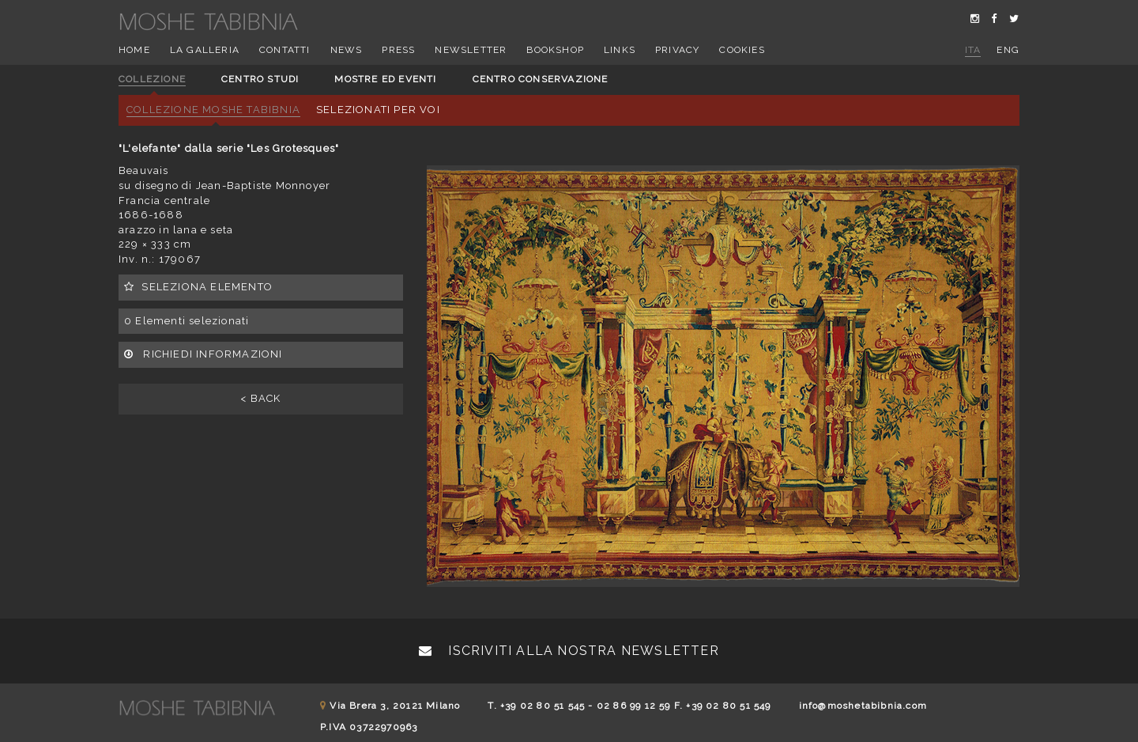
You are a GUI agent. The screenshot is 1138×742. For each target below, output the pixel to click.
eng (1008, 49)
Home (134, 49)
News (346, 49)
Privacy (677, 49)
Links (619, 49)
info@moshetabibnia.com (863, 705)
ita (973, 49)
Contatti (285, 49)
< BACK (260, 398)
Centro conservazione (541, 79)
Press (398, 49)
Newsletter (471, 49)
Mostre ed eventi (385, 79)
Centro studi (260, 79)
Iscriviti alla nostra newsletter (569, 650)
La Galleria (204, 49)
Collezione (152, 79)
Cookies (741, 49)
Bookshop (555, 49)
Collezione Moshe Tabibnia (213, 109)
